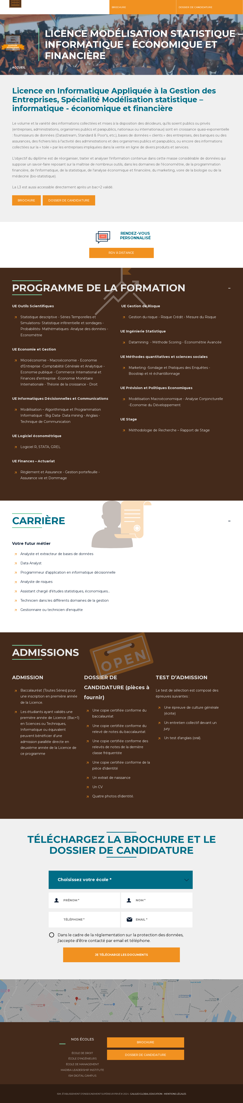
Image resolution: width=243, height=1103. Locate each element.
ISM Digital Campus (82, 1075)
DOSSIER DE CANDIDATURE (68, 200)
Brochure (119, 7)
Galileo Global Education (146, 1094)
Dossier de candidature (195, 7)
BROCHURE (26, 200)
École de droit (82, 1053)
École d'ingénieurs (82, 1058)
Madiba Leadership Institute (82, 1070)
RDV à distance (121, 252)
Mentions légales (175, 1094)
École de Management (82, 1064)
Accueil (19, 67)
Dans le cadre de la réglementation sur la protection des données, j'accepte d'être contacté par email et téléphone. (120, 938)
